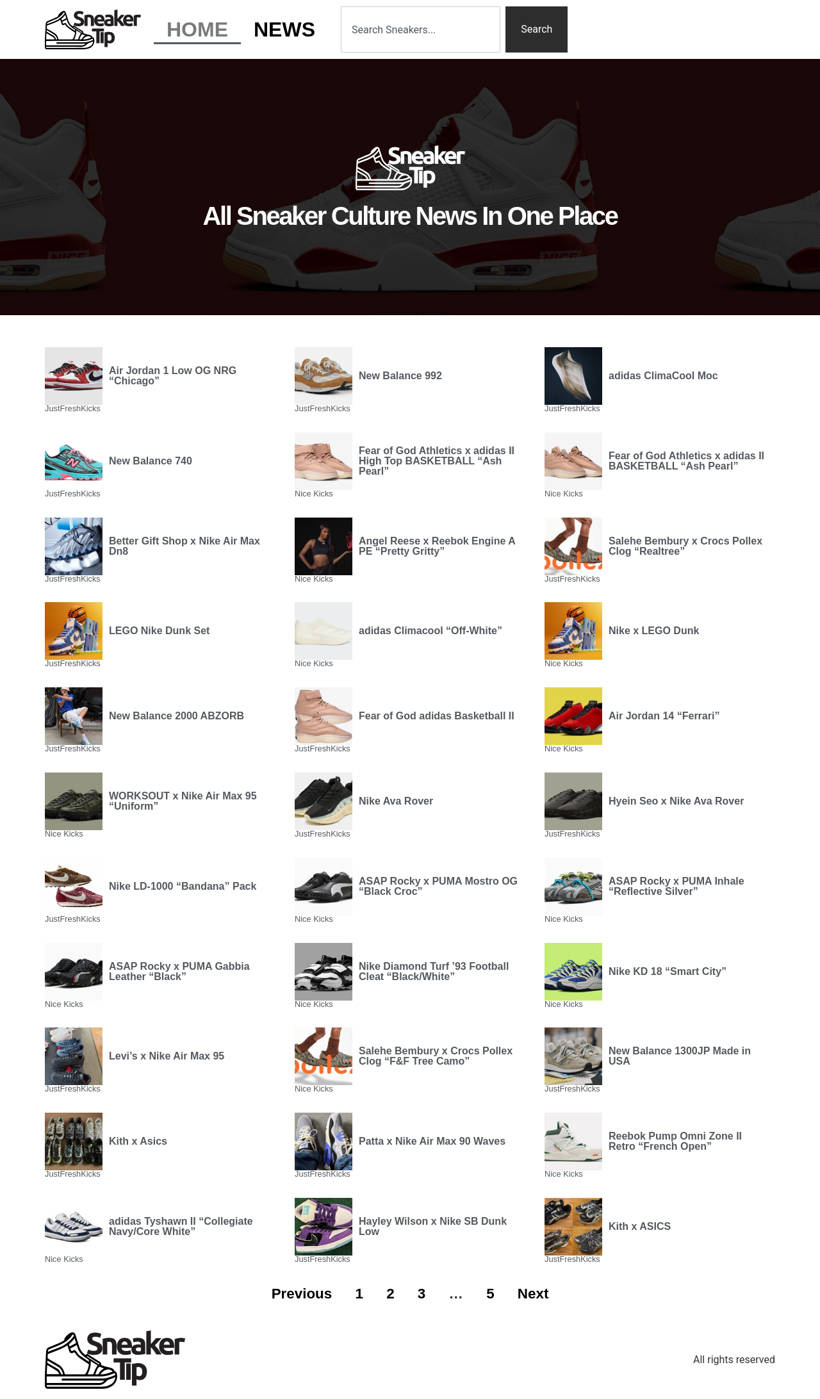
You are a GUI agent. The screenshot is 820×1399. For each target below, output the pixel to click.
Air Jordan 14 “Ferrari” (664, 715)
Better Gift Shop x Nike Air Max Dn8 (184, 546)
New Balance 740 (150, 460)
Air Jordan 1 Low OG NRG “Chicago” (172, 375)
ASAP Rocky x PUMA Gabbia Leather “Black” (179, 971)
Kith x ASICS (640, 1226)
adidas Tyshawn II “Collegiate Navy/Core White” (181, 1226)
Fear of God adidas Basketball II (436, 715)
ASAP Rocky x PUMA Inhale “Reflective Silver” (676, 886)
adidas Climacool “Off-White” (430, 630)
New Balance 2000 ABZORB (176, 715)
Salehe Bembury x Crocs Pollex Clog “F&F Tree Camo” (435, 1056)
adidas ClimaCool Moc (663, 375)
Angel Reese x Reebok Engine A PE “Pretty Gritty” (437, 546)
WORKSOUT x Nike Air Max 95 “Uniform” (183, 801)
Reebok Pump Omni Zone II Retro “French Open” (675, 1141)
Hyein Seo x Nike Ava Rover (676, 801)
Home (197, 29)
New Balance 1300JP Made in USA (680, 1056)
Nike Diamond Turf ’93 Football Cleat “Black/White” (434, 971)
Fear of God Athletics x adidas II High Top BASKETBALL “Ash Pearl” (436, 461)
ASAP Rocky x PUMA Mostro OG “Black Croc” (438, 886)
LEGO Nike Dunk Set (159, 630)
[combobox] (420, 29)
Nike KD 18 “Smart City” (667, 971)
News (284, 29)
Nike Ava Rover (396, 801)
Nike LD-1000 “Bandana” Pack (182, 886)
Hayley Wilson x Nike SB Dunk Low (433, 1226)
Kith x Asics (138, 1141)
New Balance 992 (400, 375)
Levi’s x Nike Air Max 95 (166, 1056)
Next (533, 1294)
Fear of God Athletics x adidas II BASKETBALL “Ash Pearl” (686, 460)
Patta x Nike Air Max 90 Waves (432, 1141)
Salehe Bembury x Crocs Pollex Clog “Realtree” (685, 546)
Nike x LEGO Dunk (654, 630)
